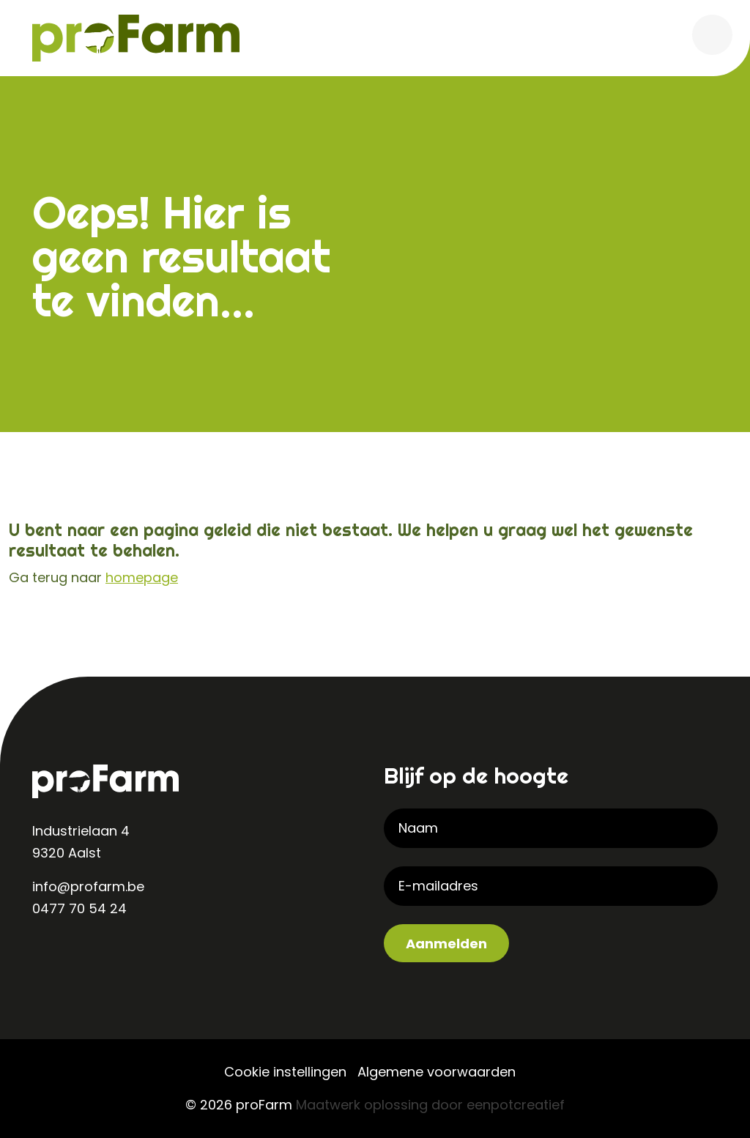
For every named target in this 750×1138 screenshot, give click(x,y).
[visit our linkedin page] (47, 956)
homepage (141, 577)
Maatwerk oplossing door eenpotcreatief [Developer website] (430, 1105)
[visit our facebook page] (105, 956)
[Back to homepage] (136, 37)
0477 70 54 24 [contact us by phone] (79, 908)
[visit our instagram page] (76, 956)
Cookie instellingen (285, 1072)
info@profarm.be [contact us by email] (88, 886)
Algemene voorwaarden (436, 1072)
